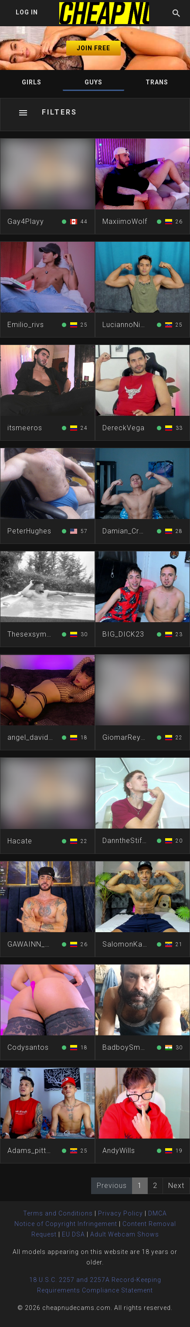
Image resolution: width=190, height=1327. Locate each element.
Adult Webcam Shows (124, 1234)
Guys (93, 82)
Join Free (93, 48)
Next (176, 1185)
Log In (27, 12)
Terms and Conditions (58, 1213)
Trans (157, 82)
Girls (31, 82)
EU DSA (73, 1234)
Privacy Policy (120, 1213)
